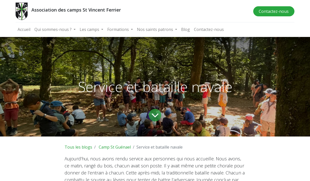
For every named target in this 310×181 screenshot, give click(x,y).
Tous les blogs (78, 147)
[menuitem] (24, 29)
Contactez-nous (274, 11)
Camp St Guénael (115, 147)
